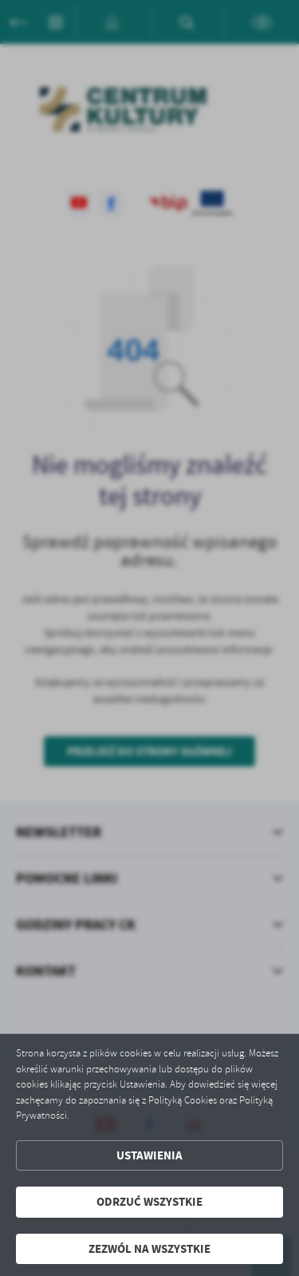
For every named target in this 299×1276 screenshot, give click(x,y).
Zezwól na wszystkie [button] (149, 1249)
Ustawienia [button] (149, 1155)
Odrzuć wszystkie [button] (149, 1202)
